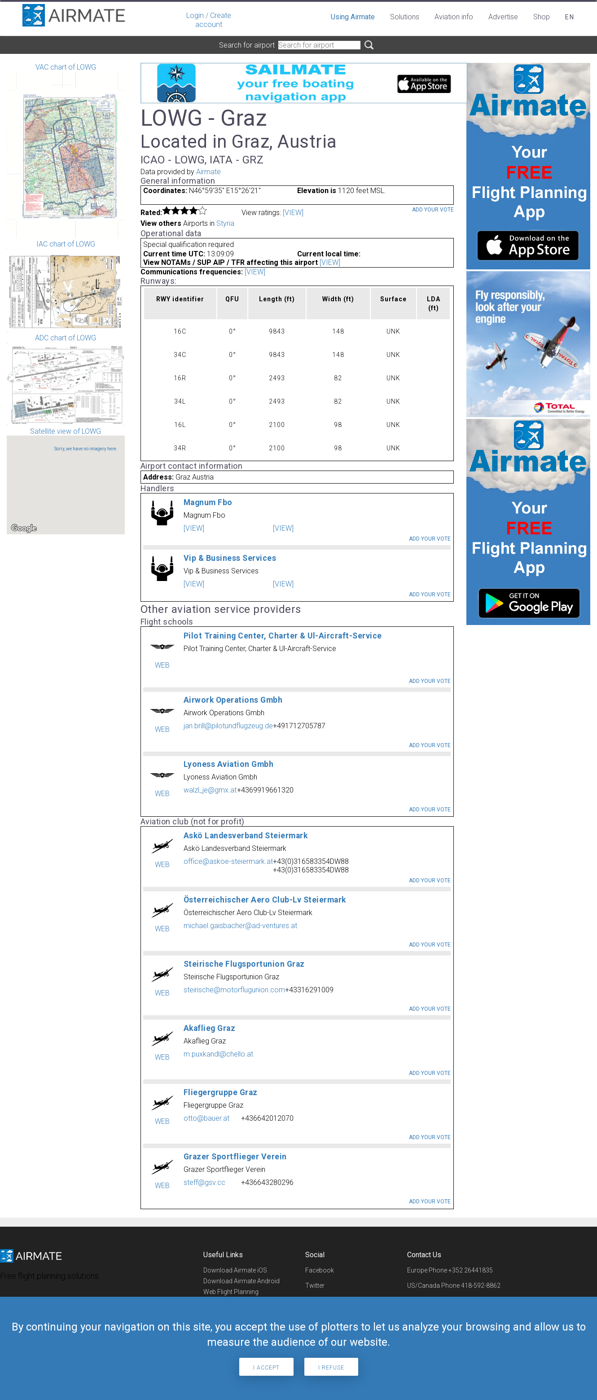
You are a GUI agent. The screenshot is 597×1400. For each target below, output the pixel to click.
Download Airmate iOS (235, 1270)
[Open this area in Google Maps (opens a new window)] (24, 528)
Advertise (503, 17)
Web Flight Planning (231, 1291)
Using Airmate (353, 17)
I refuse (331, 1368)
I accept (266, 1368)
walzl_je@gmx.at (210, 790)
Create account (213, 20)
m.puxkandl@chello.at (218, 1054)
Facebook (319, 1270)
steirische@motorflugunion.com (234, 990)
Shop (541, 17)
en (570, 17)
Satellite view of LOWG (66, 480)
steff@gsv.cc (204, 1182)
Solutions (404, 17)
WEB (162, 665)
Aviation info (454, 17)
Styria (225, 223)
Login (195, 15)
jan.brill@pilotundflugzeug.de (228, 726)
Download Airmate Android (241, 1281)
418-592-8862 (480, 1285)
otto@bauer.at (206, 1118)
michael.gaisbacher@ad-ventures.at (240, 925)
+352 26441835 (470, 1270)
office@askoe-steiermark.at (228, 861)
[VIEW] (293, 212)
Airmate (208, 171)
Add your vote (433, 210)
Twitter (315, 1285)
